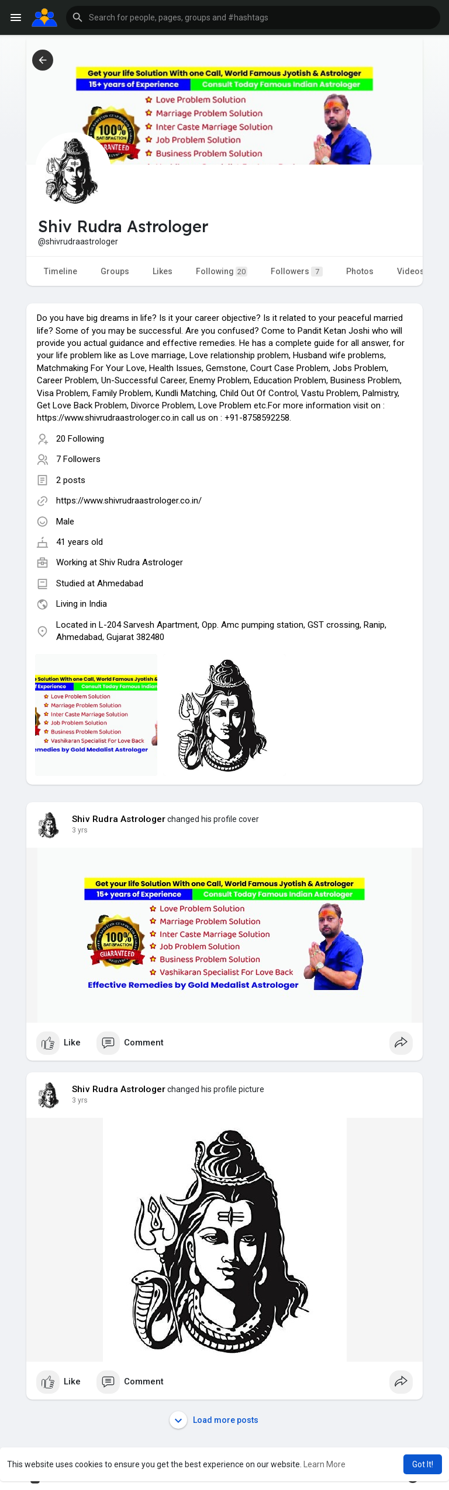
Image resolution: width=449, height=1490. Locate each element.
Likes (162, 271)
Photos (360, 271)
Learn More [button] (324, 1464)
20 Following (80, 438)
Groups (115, 271)
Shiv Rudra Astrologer (141, 562)
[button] (253, 17)
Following (221, 272)
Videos (410, 271)
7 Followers (78, 459)
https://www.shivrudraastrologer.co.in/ (129, 500)
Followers (297, 272)
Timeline (60, 271)
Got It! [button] (422, 1464)
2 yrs (80, 830)
